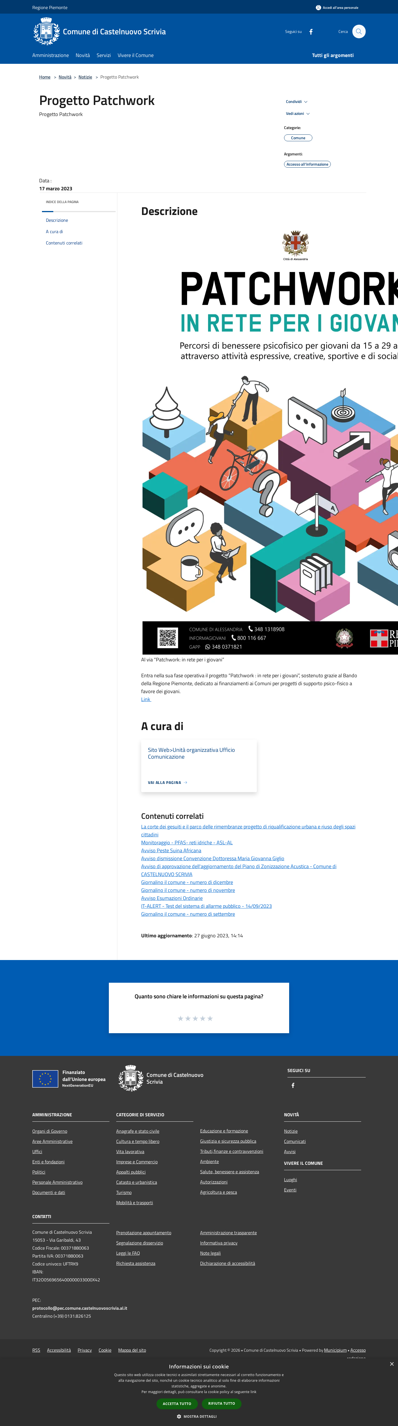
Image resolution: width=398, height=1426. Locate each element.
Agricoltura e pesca (218, 1192)
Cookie (105, 1350)
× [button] (391, 1364)
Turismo (124, 1192)
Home (44, 76)
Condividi (297, 101)
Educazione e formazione (224, 1130)
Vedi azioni (299, 113)
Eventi (290, 1189)
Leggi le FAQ (128, 1253)
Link (146, 699)
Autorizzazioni (214, 1181)
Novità (65, 76)
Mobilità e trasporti (134, 1202)
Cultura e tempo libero (137, 1141)
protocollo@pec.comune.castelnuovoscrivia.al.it (79, 1308)
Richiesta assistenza (135, 1263)
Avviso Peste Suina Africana (171, 850)
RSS (36, 1350)
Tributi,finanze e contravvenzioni (231, 1151)
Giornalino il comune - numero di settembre (188, 914)
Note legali (210, 1253)
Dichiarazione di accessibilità (227, 1263)
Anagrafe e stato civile (137, 1131)
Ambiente (209, 1161)
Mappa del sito (132, 1350)
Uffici (37, 1151)
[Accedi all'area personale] (337, 7)
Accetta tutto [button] (177, 1403)
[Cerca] (359, 31)
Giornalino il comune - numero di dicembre (187, 882)
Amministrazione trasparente (228, 1232)
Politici (38, 1171)
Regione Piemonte (49, 7)
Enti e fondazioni (48, 1161)
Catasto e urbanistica (136, 1182)
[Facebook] (308, 31)
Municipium (335, 1350)
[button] (199, 1416)
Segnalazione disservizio (139, 1242)
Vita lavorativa (130, 1151)
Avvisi (290, 1151)
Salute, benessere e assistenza (229, 1171)
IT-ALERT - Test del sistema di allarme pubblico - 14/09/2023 (206, 906)
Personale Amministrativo (57, 1182)
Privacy (85, 1350)
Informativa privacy (219, 1242)
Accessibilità (59, 1350)
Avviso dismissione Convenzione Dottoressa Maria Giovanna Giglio (212, 858)
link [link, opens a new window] (254, 1391)
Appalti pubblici (131, 1171)
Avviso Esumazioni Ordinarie (172, 898)
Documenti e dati (48, 1192)
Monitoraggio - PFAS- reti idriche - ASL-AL (187, 842)
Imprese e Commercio (137, 1161)
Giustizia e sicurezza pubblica (228, 1141)
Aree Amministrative (52, 1141)
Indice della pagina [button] (62, 201)
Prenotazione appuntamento (143, 1232)
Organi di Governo (49, 1131)
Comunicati (295, 1141)
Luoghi (290, 1179)
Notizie (85, 76)
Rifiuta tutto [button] (221, 1403)
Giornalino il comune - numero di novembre (188, 890)
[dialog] (199, 1392)
